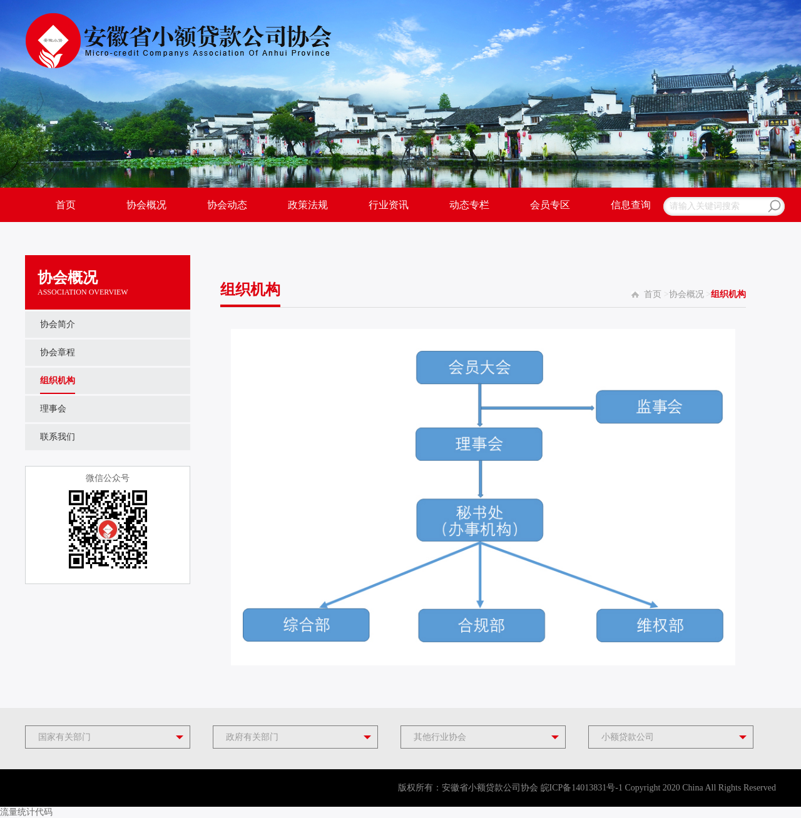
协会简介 (57, 324)
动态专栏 (469, 204)
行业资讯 (389, 204)
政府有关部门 (252, 737)
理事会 (53, 408)
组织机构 (57, 380)
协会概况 (146, 204)
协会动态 (227, 204)
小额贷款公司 (627, 737)
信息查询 (631, 204)
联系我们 (57, 437)
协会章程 (57, 352)
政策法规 (308, 204)
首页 (66, 204)
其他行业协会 (440, 737)
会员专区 (550, 204)
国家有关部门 (64, 737)
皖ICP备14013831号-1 (582, 787)
